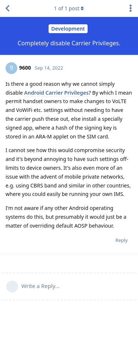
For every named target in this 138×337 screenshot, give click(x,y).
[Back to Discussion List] (7, 8)
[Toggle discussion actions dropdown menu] (130, 8)
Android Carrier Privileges (56, 92)
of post (69, 8)
